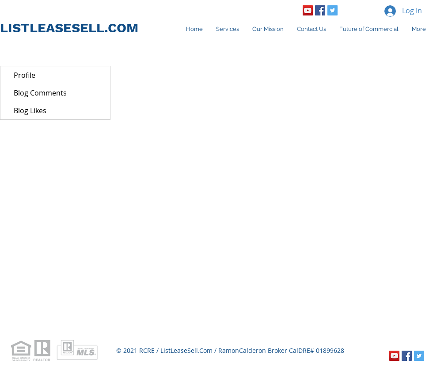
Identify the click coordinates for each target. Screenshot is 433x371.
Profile (24, 75)
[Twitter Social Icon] (332, 10)
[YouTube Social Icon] (308, 10)
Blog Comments (40, 93)
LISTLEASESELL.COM (69, 27)
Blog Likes (30, 110)
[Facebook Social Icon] (320, 10)
